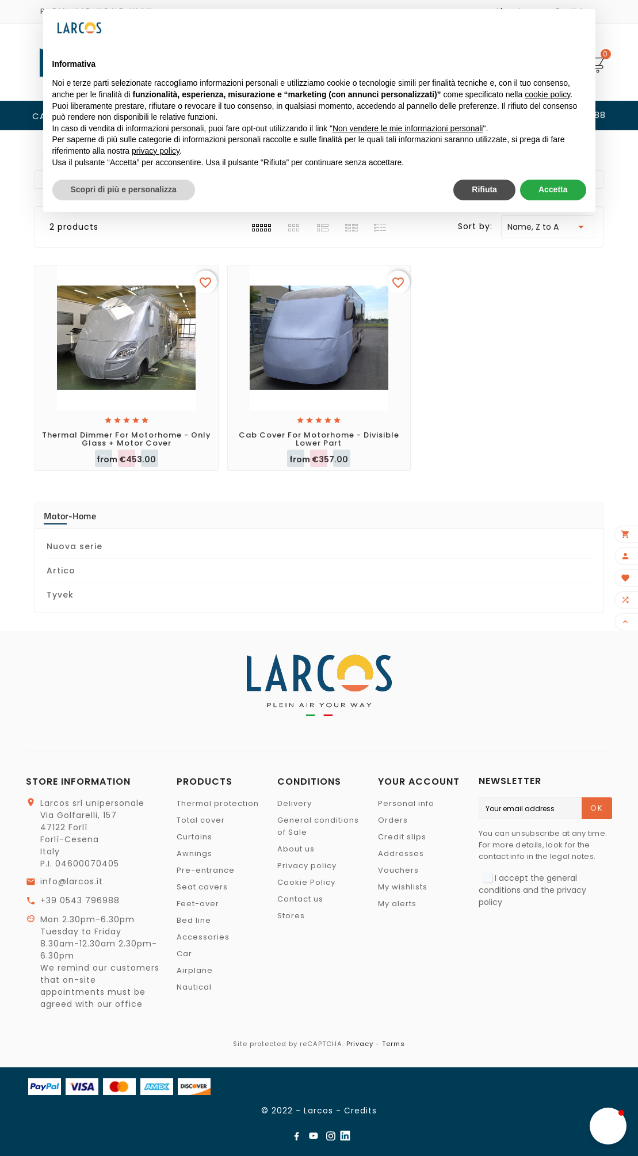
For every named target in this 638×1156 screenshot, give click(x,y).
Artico (61, 570)
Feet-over (198, 903)
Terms (393, 1043)
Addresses (401, 853)
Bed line (194, 920)
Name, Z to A (547, 227)
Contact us (300, 898)
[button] (608, 1126)
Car (184, 953)
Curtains (194, 836)
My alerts (397, 903)
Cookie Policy (306, 882)
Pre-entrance (206, 870)
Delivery (294, 803)
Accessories (203, 936)
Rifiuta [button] (484, 189)
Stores (291, 915)
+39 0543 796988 (80, 900)
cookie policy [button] (547, 94)
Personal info (406, 803)
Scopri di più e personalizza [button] (124, 189)
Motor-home (70, 516)
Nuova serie (74, 546)
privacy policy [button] (155, 150)
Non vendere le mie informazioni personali (408, 128)
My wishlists (402, 886)
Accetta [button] (553, 189)
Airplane (195, 970)
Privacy (359, 1043)
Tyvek (60, 594)
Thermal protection (218, 803)
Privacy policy (307, 865)
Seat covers (202, 886)
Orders (393, 820)
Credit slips (402, 836)
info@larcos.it (71, 881)
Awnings (194, 853)
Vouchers (398, 870)
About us (296, 848)
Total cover (201, 820)
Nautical (194, 987)
